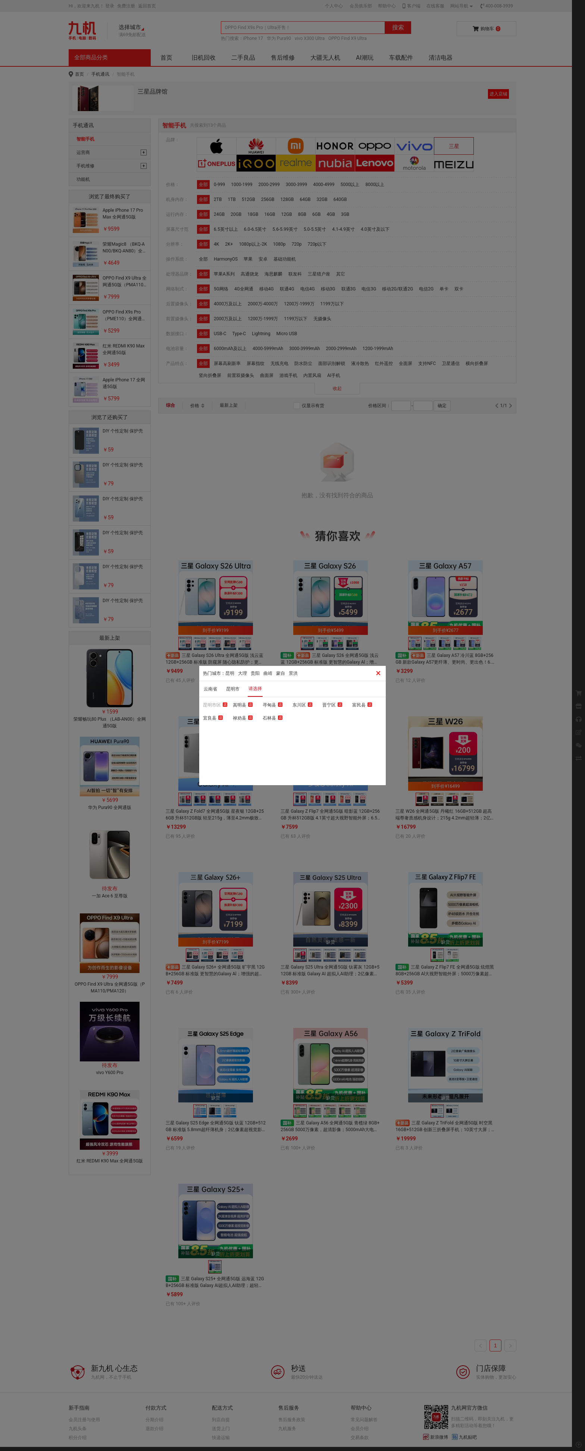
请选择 (255, 688)
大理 (242, 673)
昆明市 (233, 689)
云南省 (210, 689)
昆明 (229, 673)
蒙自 (280, 673)
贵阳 (255, 673)
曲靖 (267, 673)
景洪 (293, 673)
